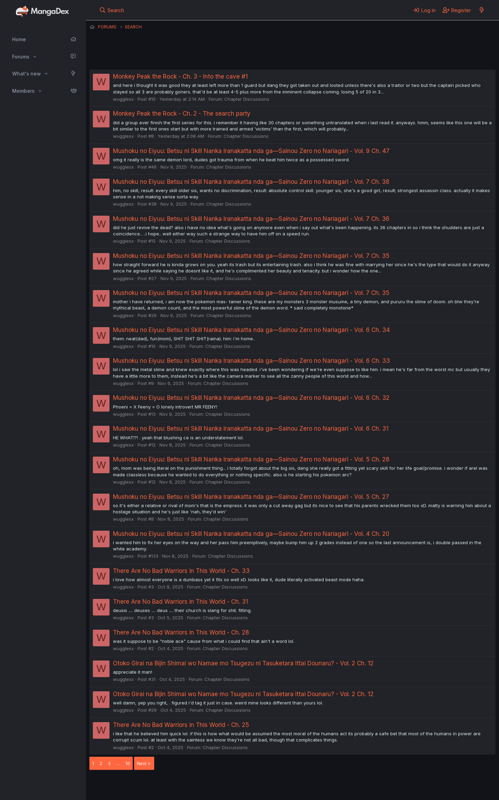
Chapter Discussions (246, 99)
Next (142, 763)
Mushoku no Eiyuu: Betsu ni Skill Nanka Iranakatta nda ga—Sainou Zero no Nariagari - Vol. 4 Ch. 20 (251, 533)
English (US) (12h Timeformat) (125, 785)
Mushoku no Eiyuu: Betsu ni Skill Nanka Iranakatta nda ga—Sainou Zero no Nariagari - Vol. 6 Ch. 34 (251, 329)
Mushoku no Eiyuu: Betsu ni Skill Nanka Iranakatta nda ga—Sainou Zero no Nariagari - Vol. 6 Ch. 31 (250, 428)
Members (23, 91)
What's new (26, 74)
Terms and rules (218, 785)
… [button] (118, 763)
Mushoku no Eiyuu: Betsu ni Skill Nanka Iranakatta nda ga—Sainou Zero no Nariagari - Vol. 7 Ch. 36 (251, 218)
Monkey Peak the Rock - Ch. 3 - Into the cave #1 (180, 76)
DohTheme (429, 790)
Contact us (180, 785)
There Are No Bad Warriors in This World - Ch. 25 (181, 724)
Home (19, 39)
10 (127, 763)
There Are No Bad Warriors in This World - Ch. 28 (181, 632)
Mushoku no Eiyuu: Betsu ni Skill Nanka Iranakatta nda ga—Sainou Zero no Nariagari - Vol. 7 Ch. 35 (251, 255)
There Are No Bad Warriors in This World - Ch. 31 (180, 601)
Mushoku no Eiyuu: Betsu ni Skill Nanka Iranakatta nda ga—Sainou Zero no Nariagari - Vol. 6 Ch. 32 (251, 397)
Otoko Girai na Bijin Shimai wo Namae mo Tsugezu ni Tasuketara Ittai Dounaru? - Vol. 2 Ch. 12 (243, 663)
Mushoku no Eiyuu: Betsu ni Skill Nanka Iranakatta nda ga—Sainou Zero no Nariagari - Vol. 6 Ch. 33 (251, 360)
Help (288, 785)
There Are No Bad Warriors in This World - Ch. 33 (181, 570)
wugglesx (123, 99)
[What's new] (481, 10)
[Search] (112, 10)
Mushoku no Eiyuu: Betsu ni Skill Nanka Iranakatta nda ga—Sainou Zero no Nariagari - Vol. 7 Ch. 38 (251, 181)
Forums (20, 57)
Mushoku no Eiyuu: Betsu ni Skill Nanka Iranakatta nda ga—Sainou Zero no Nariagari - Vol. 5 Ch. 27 (251, 496)
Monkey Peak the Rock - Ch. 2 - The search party (182, 113)
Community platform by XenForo (439, 784)
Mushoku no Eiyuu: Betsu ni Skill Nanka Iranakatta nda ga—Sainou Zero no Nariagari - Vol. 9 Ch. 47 (251, 150)
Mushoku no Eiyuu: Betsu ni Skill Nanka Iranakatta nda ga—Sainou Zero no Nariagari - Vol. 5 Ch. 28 (251, 459)
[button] (35, 56)
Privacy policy (259, 785)
